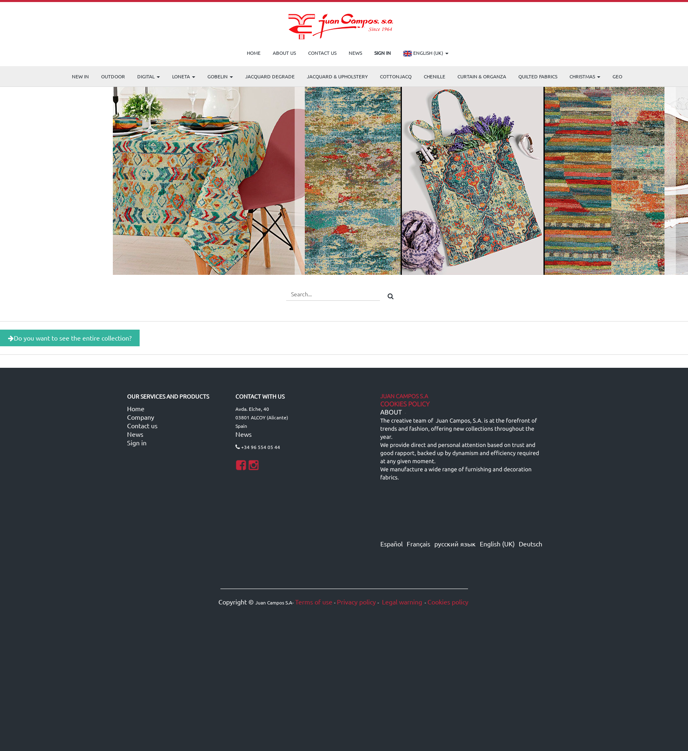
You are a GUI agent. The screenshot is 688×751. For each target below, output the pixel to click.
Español (391, 544)
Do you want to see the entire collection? (70, 338)
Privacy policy (356, 602)
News (135, 434)
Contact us (142, 425)
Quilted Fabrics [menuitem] (537, 76)
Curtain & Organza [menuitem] (481, 76)
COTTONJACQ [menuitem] (396, 76)
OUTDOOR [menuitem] (113, 76)
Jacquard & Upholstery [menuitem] (337, 76)
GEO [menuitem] (617, 76)
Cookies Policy (405, 404)
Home (136, 408)
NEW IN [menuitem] (80, 76)
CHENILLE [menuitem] (434, 76)
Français (418, 544)
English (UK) (426, 53)
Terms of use (313, 602)
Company (140, 417)
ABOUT (391, 412)
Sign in (137, 442)
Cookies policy (447, 602)
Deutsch (530, 544)
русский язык (455, 544)
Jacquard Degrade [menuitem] (270, 76)
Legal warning (401, 602)
